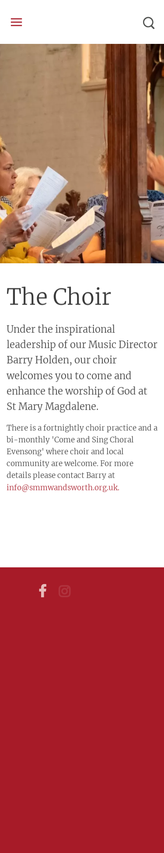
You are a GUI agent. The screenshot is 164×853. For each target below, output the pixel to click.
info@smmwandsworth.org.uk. (63, 486)
